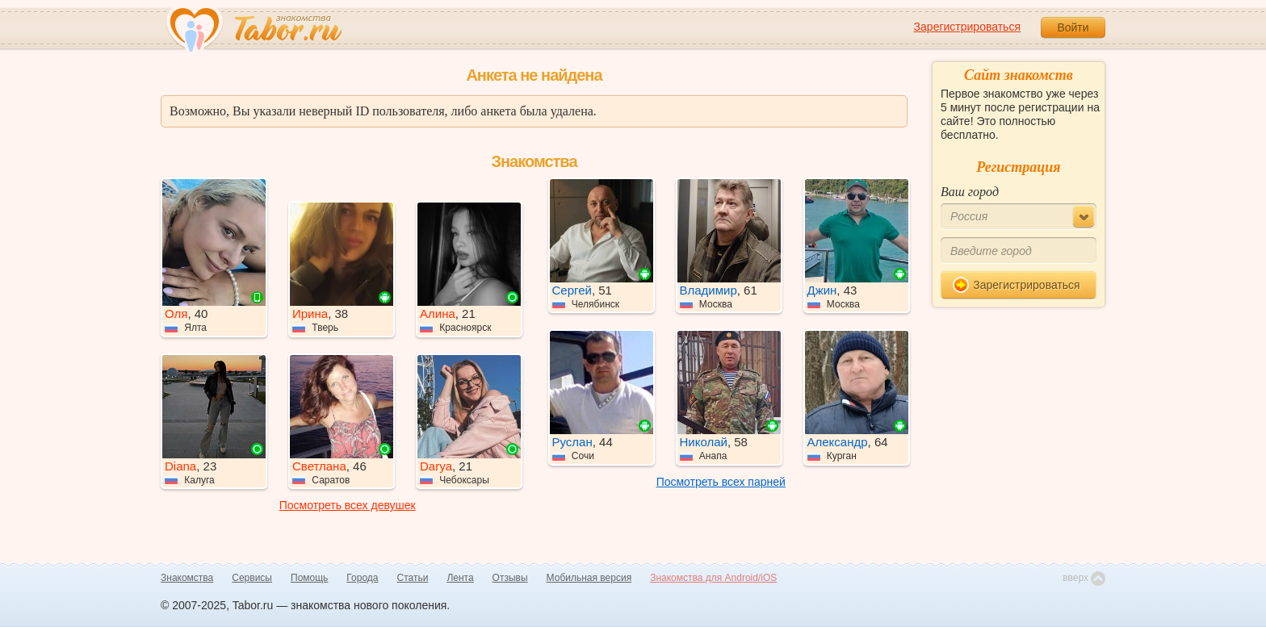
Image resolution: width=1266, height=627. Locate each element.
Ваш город (970, 192)
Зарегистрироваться (967, 26)
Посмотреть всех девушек (347, 505)
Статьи (413, 577)
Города (362, 577)
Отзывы (510, 577)
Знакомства (187, 577)
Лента (459, 577)
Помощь (309, 577)
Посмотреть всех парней (721, 481)
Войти (1072, 27)
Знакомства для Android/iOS (713, 577)
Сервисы (252, 577)
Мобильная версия (589, 577)
